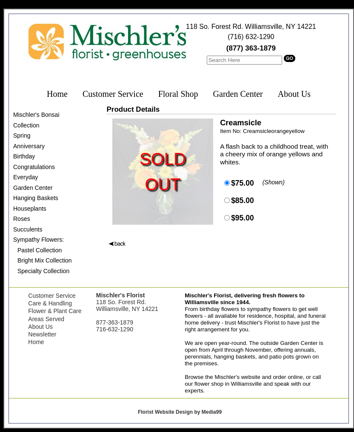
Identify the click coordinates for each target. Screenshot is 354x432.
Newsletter (42, 334)
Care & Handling (50, 303)
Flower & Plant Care (54, 311)
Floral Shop (178, 94)
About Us (294, 94)
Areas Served (46, 319)
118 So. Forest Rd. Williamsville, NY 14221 (251, 26)
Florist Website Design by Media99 (180, 412)
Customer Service (113, 94)
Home (57, 94)
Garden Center (238, 94)
